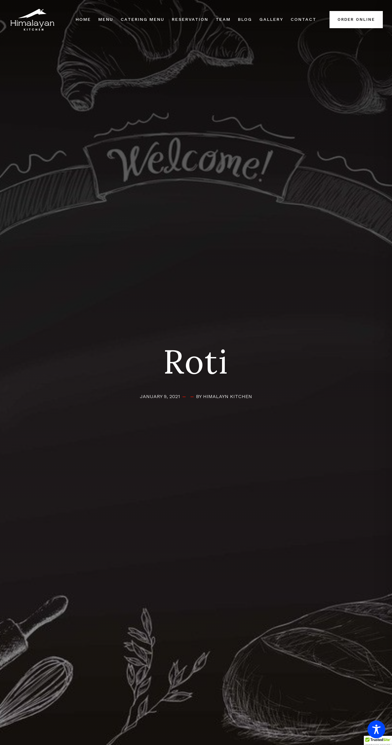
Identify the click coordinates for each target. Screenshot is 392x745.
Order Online (356, 19)
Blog (245, 19)
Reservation (190, 19)
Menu (105, 19)
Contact (303, 19)
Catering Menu (142, 19)
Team (223, 19)
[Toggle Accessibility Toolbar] (376, 729)
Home (83, 19)
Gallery (271, 19)
